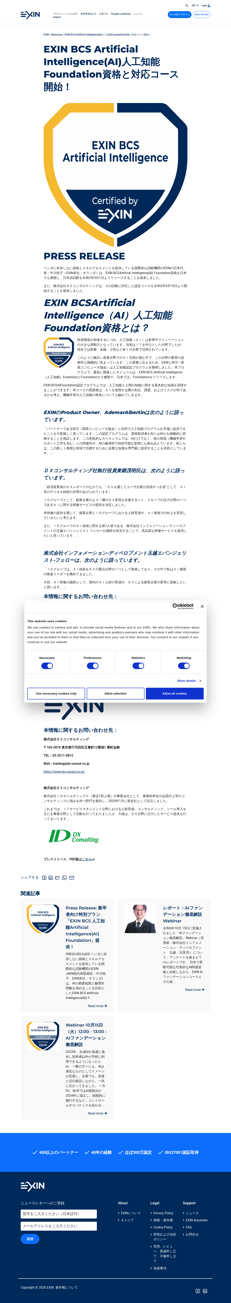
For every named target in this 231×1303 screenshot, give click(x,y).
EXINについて (131, 1213)
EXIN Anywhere (196, 1220)
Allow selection (115, 693)
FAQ (189, 1227)
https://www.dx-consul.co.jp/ (64, 772)
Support (57, 17)
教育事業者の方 (88, 14)
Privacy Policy (163, 1213)
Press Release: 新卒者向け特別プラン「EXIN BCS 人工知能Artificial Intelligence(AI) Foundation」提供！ (86, 927)
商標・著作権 (163, 1220)
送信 (30, 1239)
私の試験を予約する (180, 14)
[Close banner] (202, 606)
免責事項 (159, 1268)
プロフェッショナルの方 (65, 14)
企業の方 (104, 14)
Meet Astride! (202, 14)
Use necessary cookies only (56, 693)
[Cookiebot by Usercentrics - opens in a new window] (175, 606)
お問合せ (192, 1234)
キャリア (127, 1220)
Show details (186, 680)
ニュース (137, 14)
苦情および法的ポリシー (164, 1236)
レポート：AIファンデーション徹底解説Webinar (183, 914)
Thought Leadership (121, 14)
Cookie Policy (163, 1227)
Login (205, 5)
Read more (97, 1006)
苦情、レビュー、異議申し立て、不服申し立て (164, 1253)
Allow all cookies (175, 693)
